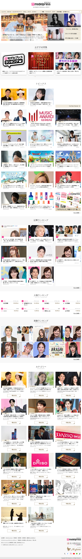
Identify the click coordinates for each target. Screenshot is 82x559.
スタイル (9, 11)
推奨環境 (19, 537)
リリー (5, 310)
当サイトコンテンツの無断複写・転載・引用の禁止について (13, 542)
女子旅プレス (66, 11)
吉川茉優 (5, 303)
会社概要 (3, 537)
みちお (25, 310)
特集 (43, 11)
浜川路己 (47, 303)
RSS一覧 (34, 540)
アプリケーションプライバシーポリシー (9, 540)
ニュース (4, 11)
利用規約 (15, 537)
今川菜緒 (67, 303)
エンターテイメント (17, 11)
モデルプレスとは (9, 537)
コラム (24, 11)
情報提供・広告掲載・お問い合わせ (25, 540)
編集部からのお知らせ (31, 537)
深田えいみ (47, 310)
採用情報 (24, 537)
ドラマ (53, 11)
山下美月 (67, 310)
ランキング (48, 11)
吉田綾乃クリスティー (28, 304)
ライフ (29, 11)
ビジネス (34, 11)
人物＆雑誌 (59, 11)
